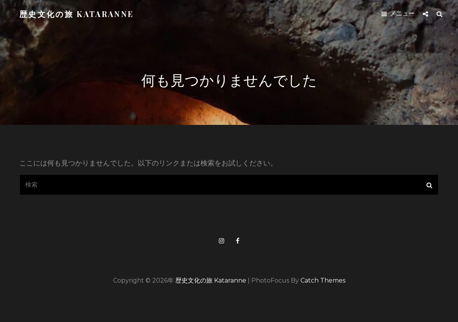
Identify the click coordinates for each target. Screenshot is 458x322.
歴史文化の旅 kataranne (76, 14)
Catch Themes (322, 280)
